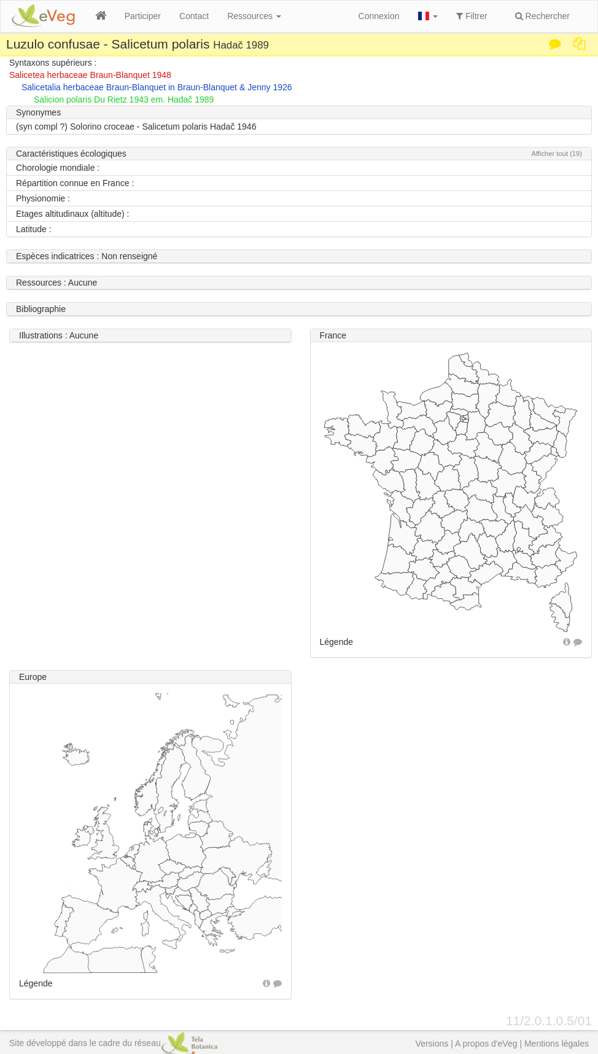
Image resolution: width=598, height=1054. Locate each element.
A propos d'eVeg (486, 1043)
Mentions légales (556, 1043)
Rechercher (542, 16)
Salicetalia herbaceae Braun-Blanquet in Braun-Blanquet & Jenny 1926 (156, 87)
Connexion (379, 16)
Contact (194, 16)
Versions (432, 1043)
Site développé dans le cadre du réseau (113, 1043)
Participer (143, 16)
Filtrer (471, 16)
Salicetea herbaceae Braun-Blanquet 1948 (90, 75)
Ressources (254, 16)
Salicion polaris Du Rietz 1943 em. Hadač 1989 (124, 99)
